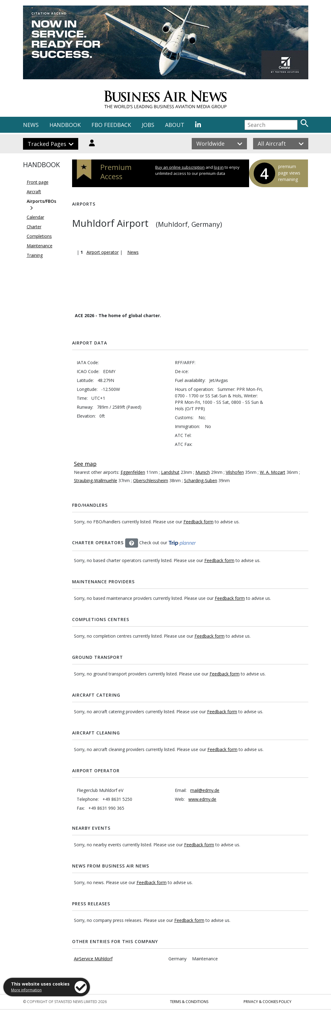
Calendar (35, 217)
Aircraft (34, 192)
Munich (202, 472)
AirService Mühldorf (93, 959)
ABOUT (174, 124)
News (133, 252)
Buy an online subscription (180, 167)
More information (26, 990)
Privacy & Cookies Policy (267, 1001)
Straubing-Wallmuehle (95, 480)
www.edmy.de (202, 799)
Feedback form (198, 522)
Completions (39, 236)
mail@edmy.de (204, 790)
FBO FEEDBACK (111, 124)
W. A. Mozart (272, 472)
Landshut (170, 472)
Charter (34, 227)
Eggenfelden (133, 472)
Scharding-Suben (200, 480)
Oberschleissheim (150, 480)
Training (35, 255)
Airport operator (103, 252)
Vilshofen (235, 472)
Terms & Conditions (189, 1001)
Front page (37, 182)
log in (219, 167)
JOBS (148, 124)
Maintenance (39, 246)
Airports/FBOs (41, 201)
